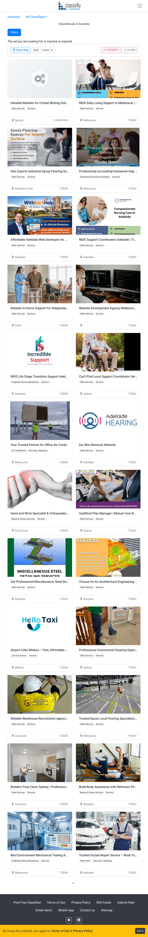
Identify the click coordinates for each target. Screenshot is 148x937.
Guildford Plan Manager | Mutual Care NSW (108, 513)
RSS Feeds (104, 902)
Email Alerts (44, 910)
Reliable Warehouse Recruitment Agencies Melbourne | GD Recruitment (60, 718)
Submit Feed (126, 902)
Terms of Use (56, 902)
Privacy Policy (80, 902)
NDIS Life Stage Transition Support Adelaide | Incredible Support (55, 376)
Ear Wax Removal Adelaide (97, 445)
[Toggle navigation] (140, 5)
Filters (14, 32)
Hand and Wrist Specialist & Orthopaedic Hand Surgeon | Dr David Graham (61, 513)
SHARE (129, 50)
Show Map (21, 50)
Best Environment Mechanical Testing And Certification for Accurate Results (63, 855)
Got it (140, 930)
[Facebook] (69, 920)
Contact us (87, 910)
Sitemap (106, 910)
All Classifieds (35, 17)
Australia (14, 17)
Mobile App (66, 910)
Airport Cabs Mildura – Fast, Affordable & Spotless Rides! (50, 650)
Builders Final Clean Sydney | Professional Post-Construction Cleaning (59, 787)
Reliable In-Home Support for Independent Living (44, 308)
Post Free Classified (27, 902)
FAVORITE (111, 50)
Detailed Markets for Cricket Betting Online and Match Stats (52, 103)
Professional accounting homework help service (112, 171)
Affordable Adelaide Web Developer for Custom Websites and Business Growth (65, 239)
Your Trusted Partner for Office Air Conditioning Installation (51, 445)
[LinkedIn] (79, 920)
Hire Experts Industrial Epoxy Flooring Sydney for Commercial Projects (59, 171)
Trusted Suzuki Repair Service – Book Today (109, 855)
